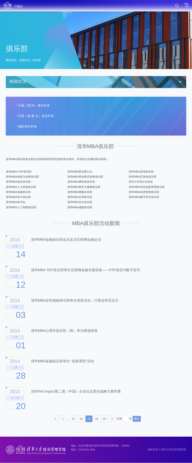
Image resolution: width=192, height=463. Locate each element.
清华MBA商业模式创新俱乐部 (85, 176)
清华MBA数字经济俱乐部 (144, 197)
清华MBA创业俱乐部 (18, 181)
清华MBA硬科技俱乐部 (81, 181)
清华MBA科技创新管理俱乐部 (146, 187)
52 (81, 419)
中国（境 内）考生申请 (32, 107)
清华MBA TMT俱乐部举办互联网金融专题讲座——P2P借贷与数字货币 (85, 276)
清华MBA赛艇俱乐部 (79, 192)
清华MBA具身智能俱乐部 (144, 192)
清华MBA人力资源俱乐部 (21, 187)
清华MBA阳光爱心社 (79, 171)
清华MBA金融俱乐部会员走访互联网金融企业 (66, 246)
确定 (136, 418)
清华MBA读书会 (15, 202)
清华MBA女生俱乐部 (79, 202)
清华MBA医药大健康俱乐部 (83, 187)
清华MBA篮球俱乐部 (141, 171)
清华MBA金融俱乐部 (18, 192)
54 (96, 419)
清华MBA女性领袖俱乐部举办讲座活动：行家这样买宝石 (75, 307)
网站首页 (11, 60)
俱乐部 (36, 60)
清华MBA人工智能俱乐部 (21, 207)
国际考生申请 (26, 128)
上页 (55, 419)
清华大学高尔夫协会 (141, 181)
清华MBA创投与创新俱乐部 (22, 176)
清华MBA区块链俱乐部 (142, 176)
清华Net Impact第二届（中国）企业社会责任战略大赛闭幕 (76, 398)
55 (104, 419)
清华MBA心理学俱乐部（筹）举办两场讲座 (64, 337)
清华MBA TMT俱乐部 (19, 171)
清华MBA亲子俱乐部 (18, 197)
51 (73, 419)
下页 (112, 419)
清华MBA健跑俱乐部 (79, 207)
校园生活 (24, 60)
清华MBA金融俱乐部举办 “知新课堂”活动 (62, 368)
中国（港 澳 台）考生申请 (34, 117)
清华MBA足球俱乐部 (79, 197)
